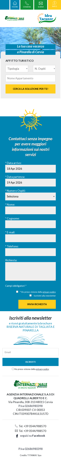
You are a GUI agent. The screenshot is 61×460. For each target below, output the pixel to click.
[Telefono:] (30, 252)
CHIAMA (27, 5)
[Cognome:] (30, 224)
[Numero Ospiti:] (30, 196)
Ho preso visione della (31, 369)
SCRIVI (41, 5)
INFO (54, 5)
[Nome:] (30, 210)
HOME (15, 5)
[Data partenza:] (30, 183)
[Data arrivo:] (30, 169)
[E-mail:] (30, 238)
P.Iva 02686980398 (30, 406)
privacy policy (49, 292)
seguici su (30, 435)
